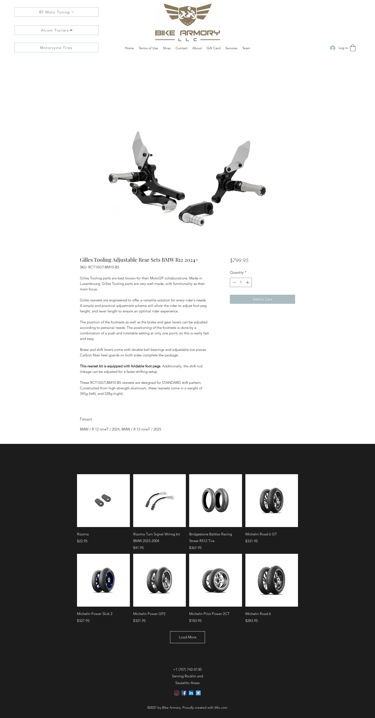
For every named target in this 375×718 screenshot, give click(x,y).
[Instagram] (176, 693)
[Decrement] (234, 282)
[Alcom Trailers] (57, 30)
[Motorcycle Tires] (56, 47)
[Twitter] (198, 693)
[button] (353, 47)
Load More (187, 637)
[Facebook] (184, 693)
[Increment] (248, 282)
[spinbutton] (241, 282)
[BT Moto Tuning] (56, 12)
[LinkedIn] (191, 693)
